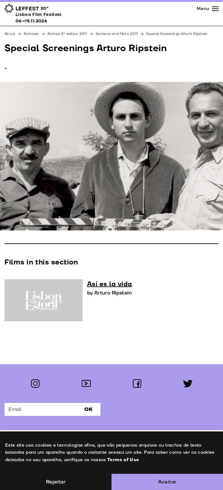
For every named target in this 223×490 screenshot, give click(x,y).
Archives (31, 33)
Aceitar (167, 481)
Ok (88, 409)
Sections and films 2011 (117, 33)
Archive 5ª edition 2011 (67, 33)
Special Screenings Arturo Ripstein (176, 33)
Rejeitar (55, 481)
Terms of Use (123, 460)
